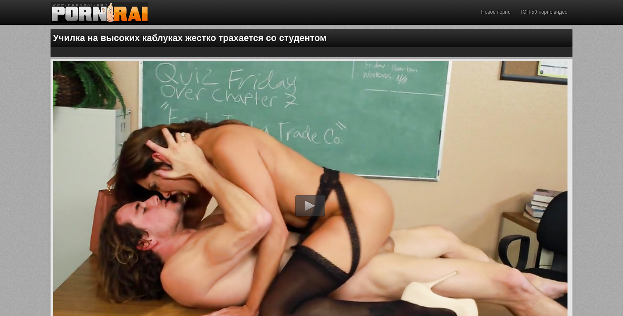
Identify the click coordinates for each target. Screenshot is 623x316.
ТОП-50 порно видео (543, 12)
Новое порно (496, 12)
